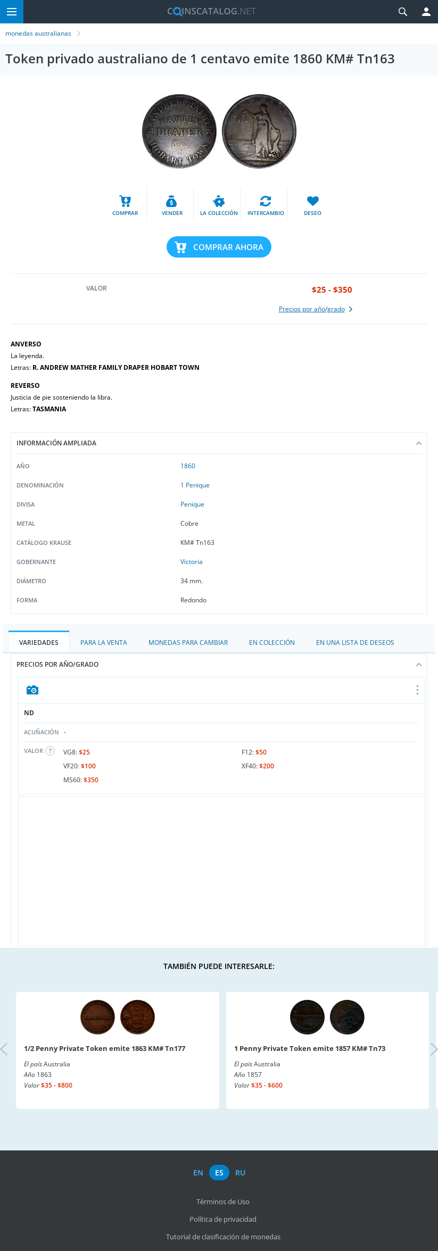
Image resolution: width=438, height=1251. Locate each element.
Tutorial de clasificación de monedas (223, 1236)
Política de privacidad (223, 1219)
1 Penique (195, 485)
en (198, 1172)
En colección (272, 642)
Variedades (39, 642)
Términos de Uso (223, 1201)
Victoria (191, 561)
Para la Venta (103, 642)
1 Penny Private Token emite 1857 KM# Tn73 (309, 1048)
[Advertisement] (222, 871)
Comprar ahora (228, 247)
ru (240, 1172)
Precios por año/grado (219, 664)
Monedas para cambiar (188, 642)
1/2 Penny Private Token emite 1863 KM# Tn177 (104, 1048)
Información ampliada (219, 443)
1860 (187, 465)
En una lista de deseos (355, 642)
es (219, 1172)
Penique (192, 504)
